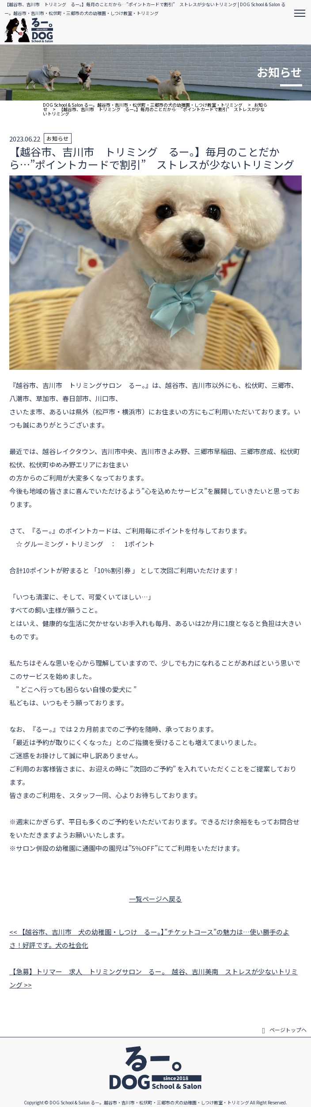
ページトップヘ (284, 1029)
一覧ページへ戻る (155, 898)
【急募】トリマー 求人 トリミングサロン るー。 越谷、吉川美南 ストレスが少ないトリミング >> (153, 978)
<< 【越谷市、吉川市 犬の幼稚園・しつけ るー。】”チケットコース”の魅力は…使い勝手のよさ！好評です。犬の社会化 (149, 938)
